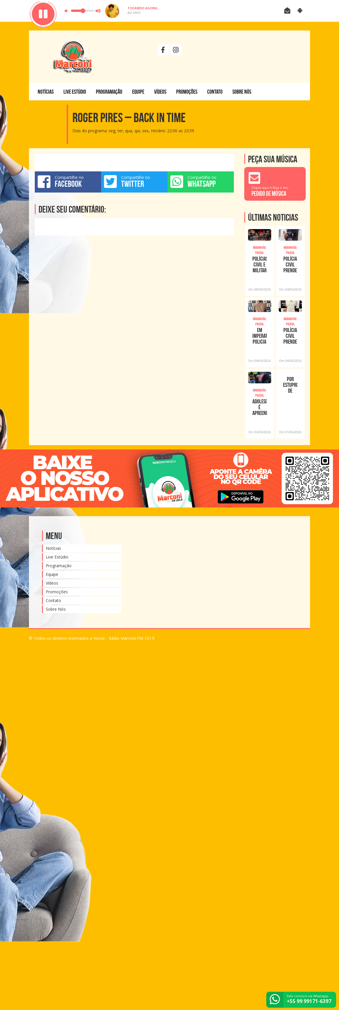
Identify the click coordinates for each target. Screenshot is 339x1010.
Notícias (46, 91)
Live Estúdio (74, 91)
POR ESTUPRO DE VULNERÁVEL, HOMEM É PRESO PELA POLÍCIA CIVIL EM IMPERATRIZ (290, 385)
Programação (109, 91)
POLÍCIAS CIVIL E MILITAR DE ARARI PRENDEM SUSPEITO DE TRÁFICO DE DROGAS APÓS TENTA (259, 264)
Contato (215, 91)
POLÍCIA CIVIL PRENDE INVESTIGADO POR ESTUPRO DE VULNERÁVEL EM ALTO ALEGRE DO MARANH (290, 264)
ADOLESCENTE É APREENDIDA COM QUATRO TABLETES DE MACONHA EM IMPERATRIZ (259, 407)
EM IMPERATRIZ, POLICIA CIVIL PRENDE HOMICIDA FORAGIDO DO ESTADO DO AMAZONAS (259, 335)
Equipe (138, 91)
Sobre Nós (241, 91)
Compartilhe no (68, 181)
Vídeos (160, 91)
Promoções (186, 91)
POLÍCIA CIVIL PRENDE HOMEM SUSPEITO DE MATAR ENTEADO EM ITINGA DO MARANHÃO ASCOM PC (290, 335)
